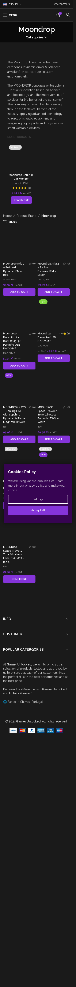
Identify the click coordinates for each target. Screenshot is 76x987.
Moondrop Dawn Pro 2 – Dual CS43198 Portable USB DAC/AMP (12, 601)
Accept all (38, 510)
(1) (29, 164)
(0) (34, 524)
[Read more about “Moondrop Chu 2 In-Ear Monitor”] (21, 176)
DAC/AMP (9, 613)
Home (7, 191)
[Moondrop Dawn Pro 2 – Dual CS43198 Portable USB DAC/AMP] (19, 574)
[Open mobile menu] (10, 15)
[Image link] (16, 53)
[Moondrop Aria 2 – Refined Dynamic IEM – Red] (19, 362)
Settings (38, 499)
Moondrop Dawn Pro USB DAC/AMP (47, 882)
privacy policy (34, 485)
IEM (25, 159)
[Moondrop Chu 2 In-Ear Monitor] (21, 146)
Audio (18, 159)
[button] (19, 552)
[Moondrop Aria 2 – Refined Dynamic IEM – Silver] (54, 362)
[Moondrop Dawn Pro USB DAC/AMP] (54, 716)
